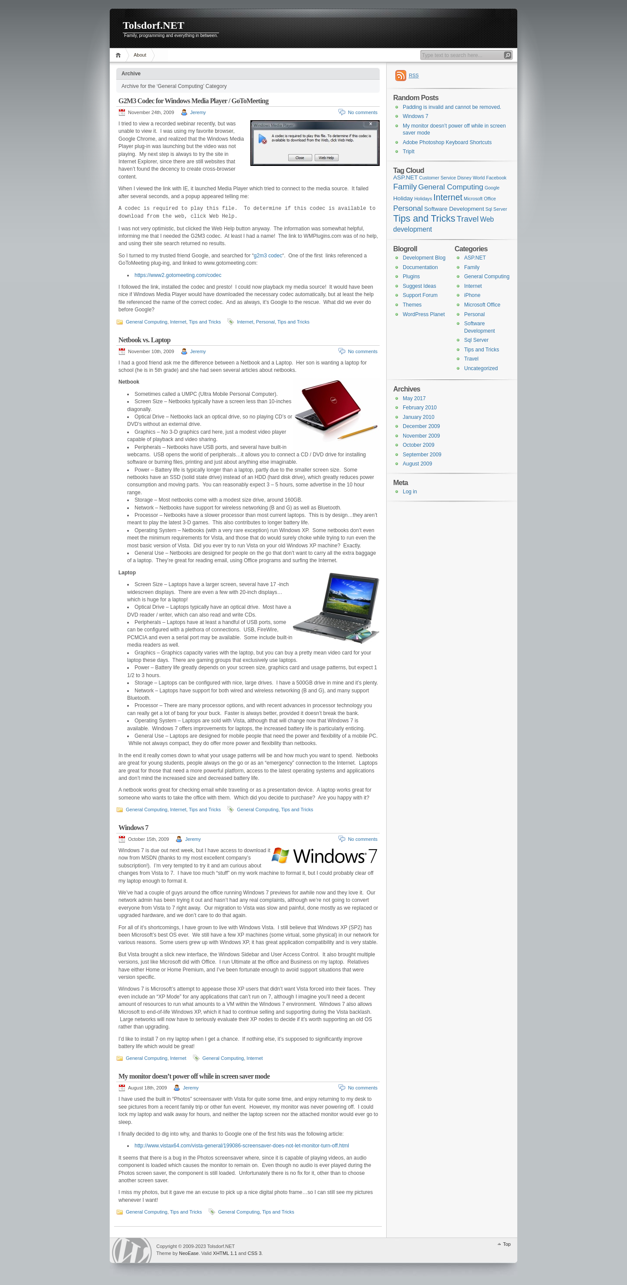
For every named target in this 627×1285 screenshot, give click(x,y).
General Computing (146, 321)
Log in (410, 492)
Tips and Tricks (205, 321)
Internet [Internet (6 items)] (447, 197)
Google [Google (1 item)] (492, 187)
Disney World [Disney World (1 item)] (471, 177)
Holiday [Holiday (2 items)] (403, 198)
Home (119, 55)
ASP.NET (475, 258)
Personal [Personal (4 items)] (408, 208)
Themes (412, 305)
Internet (178, 321)
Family (471, 267)
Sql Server (476, 340)
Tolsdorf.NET (153, 25)
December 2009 (421, 426)
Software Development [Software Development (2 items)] (454, 209)
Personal (265, 321)
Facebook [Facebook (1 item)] (496, 177)
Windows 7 (133, 827)
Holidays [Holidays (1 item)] (423, 198)
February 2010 (420, 408)
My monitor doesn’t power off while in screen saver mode (194, 1076)
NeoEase (189, 1253)
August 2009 (417, 464)
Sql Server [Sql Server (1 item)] (496, 209)
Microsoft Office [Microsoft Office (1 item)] (480, 198)
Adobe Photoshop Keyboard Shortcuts (447, 142)
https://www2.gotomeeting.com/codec (178, 275)
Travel (471, 359)
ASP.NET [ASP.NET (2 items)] (405, 177)
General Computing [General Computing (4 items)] (450, 186)
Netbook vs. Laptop (144, 340)
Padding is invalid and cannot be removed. (452, 107)
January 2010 (419, 417)
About (140, 54)
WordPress (132, 1250)
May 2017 (414, 398)
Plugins (411, 276)
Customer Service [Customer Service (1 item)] (437, 177)
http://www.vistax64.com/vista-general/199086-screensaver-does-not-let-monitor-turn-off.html (242, 1146)
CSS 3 (255, 1253)
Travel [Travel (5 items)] (468, 218)
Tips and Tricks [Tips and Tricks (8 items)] (424, 218)
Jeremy (198, 112)
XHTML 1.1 (225, 1253)
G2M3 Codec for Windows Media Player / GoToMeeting (193, 101)
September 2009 (422, 455)
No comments (363, 112)
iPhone (472, 295)
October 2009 (419, 445)
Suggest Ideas (419, 286)
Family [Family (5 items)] (405, 186)
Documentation (420, 267)
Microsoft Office (482, 305)
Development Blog (424, 258)
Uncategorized (481, 368)
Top (507, 1244)
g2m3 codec (268, 256)
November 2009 (421, 436)
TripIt (409, 151)
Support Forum (420, 295)
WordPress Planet (424, 314)
